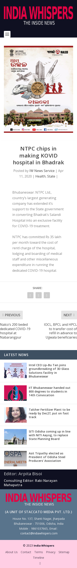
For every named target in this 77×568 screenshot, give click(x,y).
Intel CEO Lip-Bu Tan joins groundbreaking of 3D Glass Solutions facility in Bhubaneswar (49, 370)
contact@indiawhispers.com (38, 533)
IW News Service (42, 170)
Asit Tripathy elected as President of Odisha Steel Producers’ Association (47, 457)
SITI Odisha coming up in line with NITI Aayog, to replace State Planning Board (49, 435)
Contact (26, 552)
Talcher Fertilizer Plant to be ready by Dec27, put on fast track (49, 413)
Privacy (50, 552)
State (51, 176)
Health (40, 176)
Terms (38, 552)
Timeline (38, 558)
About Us (11, 552)
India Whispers (44, 545)
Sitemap (64, 552)
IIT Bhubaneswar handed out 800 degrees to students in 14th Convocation (49, 391)
